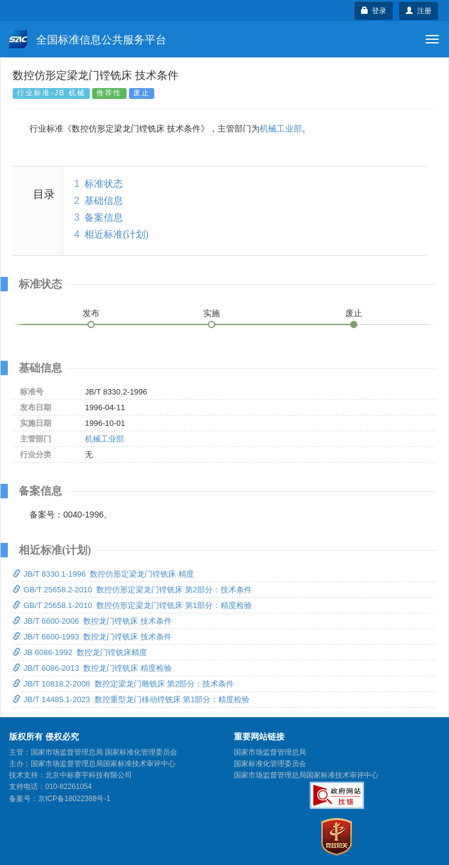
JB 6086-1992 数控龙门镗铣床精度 (80, 652)
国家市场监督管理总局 (270, 752)
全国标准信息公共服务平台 (87, 39)
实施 (211, 313)
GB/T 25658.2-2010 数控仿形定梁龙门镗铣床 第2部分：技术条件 (132, 589)
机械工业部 (281, 128)
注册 (419, 11)
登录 (374, 11)
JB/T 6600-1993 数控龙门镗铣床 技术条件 (92, 636)
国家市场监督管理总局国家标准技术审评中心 (306, 775)
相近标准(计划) (116, 234)
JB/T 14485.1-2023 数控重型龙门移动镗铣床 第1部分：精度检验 (131, 699)
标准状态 (103, 184)
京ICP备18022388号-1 (74, 798)
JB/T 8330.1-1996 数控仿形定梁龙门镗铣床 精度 (103, 573)
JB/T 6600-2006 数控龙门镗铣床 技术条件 (92, 621)
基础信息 (103, 200)
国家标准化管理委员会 (270, 763)
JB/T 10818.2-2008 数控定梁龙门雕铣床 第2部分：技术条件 (123, 683)
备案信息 (103, 217)
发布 (91, 313)
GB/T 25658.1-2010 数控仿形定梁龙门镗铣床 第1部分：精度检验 (132, 605)
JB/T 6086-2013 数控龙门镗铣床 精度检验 (92, 668)
